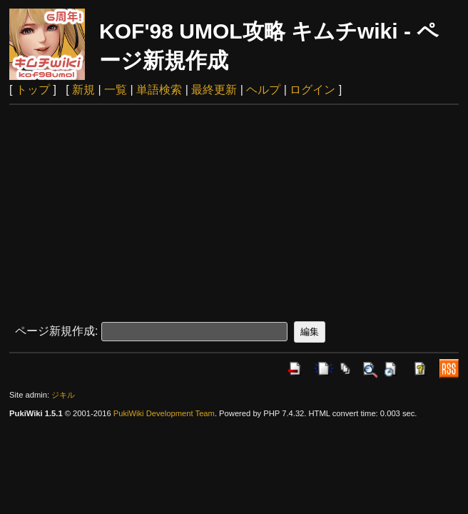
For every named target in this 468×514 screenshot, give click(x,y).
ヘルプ (263, 90)
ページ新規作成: (56, 331)
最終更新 (214, 90)
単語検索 (159, 90)
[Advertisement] (234, 212)
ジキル (63, 394)
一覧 (115, 90)
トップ (33, 90)
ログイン (312, 90)
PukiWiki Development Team (164, 413)
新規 (83, 90)
